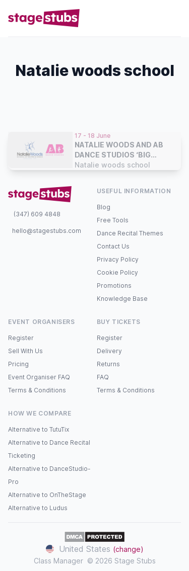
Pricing (18, 364)
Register (21, 338)
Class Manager (58, 560)
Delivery (109, 351)
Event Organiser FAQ (39, 377)
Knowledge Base (122, 298)
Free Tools (113, 220)
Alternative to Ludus (38, 508)
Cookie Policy (117, 272)
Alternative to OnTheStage (47, 495)
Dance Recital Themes (130, 233)
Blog (103, 207)
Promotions (114, 285)
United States (95, 549)
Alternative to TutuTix (38, 429)
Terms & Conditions (37, 390)
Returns (108, 364)
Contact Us (113, 246)
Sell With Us (25, 351)
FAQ (103, 377)
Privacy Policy (118, 259)
